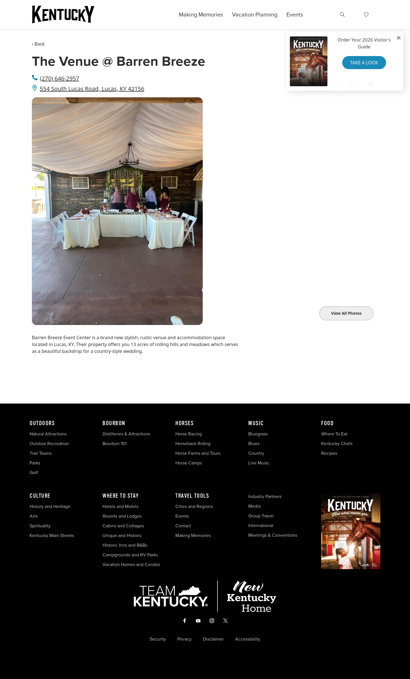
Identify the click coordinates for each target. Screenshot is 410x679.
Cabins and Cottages (123, 525)
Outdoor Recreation (49, 443)
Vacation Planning (254, 14)
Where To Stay (120, 496)
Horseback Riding (192, 443)
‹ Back (38, 44)
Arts (34, 516)
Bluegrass (258, 434)
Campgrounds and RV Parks (130, 555)
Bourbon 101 (114, 443)
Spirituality (41, 525)
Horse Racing (188, 434)
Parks (35, 463)
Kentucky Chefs (336, 443)
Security (158, 639)
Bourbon (113, 423)
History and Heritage (50, 506)
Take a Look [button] (364, 62)
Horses (184, 423)
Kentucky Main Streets (52, 535)
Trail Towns (41, 453)
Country (256, 453)
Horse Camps (188, 463)
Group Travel (261, 516)
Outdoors (42, 423)
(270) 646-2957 (59, 78)
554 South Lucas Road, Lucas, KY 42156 (92, 88)
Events (294, 14)
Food (327, 423)
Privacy (184, 639)
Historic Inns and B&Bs (124, 545)
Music (256, 423)
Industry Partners (265, 496)
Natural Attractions (48, 434)
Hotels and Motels (120, 506)
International (260, 525)
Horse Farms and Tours (197, 453)
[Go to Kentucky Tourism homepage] (63, 14)
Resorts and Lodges (122, 516)
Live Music (258, 463)
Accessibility (247, 639)
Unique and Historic (122, 535)
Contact (183, 525)
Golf (34, 472)
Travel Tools (192, 496)
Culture (40, 496)
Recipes (329, 453)
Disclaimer (213, 639)
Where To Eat (334, 434)
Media (254, 506)
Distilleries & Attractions (126, 434)
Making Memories (201, 14)
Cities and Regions (194, 506)
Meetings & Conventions (272, 535)
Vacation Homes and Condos (131, 564)
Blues (253, 443)
